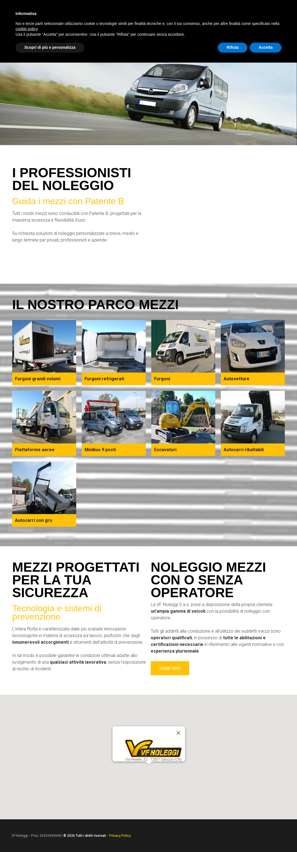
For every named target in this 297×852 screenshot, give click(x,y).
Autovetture (236, 378)
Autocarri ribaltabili (244, 449)
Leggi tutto (170, 668)
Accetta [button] (265, 47)
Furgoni (162, 378)
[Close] (178, 733)
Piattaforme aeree (35, 449)
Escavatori (165, 449)
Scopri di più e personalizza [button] (49, 47)
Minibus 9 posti (100, 449)
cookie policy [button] (26, 29)
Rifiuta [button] (233, 47)
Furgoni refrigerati (104, 378)
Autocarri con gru (33, 520)
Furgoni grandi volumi (37, 378)
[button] (149, 769)
